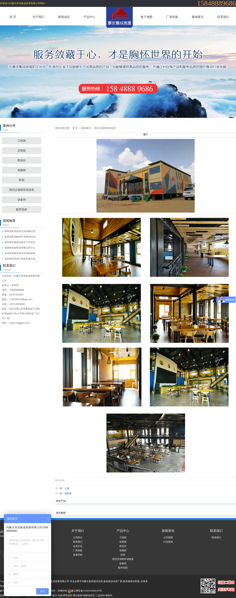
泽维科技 (62, 590)
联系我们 (223, 16)
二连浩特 (100, 595)
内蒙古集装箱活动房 (92, 581)
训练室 (68, 493)
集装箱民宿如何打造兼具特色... (21, 236)
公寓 (67, 488)
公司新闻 (168, 537)
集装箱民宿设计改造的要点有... (21, 258)
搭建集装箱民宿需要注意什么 (20, 247)
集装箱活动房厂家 (112, 581)
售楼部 (22, 170)
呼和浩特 (67, 595)
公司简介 (77, 537)
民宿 (21, 180)
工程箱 (22, 140)
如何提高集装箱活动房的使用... (21, 253)
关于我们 (38, 16)
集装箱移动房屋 (131, 581)
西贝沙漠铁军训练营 (21, 189)
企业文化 (77, 546)
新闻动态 (64, 16)
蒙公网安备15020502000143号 (85, 590)
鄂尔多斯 (77, 595)
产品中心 (89, 16)
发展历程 (77, 554)
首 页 (12, 16)
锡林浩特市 (89, 595)
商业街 (22, 160)
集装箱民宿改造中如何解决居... (21, 231)
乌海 (60, 595)
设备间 (22, 199)
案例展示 (198, 16)
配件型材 (21, 209)
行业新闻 (168, 541)
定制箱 (22, 150)
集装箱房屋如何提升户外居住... (21, 242)
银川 (54, 595)
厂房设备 (172, 16)
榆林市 (108, 595)
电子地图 (146, 16)
